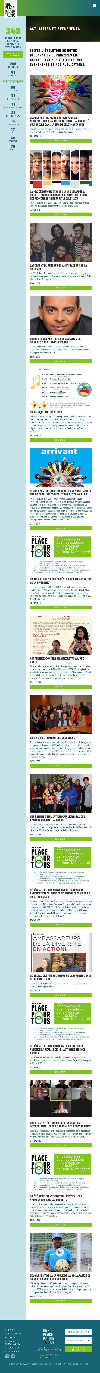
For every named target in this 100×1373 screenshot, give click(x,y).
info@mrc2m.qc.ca (49, 1357)
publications (12, 1348)
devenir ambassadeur (78, 1340)
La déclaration (13, 1334)
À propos (10, 1330)
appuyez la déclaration (13, 54)
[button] (94, 5)
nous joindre (12, 1352)
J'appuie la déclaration (78, 1349)
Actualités (11, 1338)
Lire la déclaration (78, 1332)
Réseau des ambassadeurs (12, 1342)
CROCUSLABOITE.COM (79, 1364)
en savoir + (61, 140)
